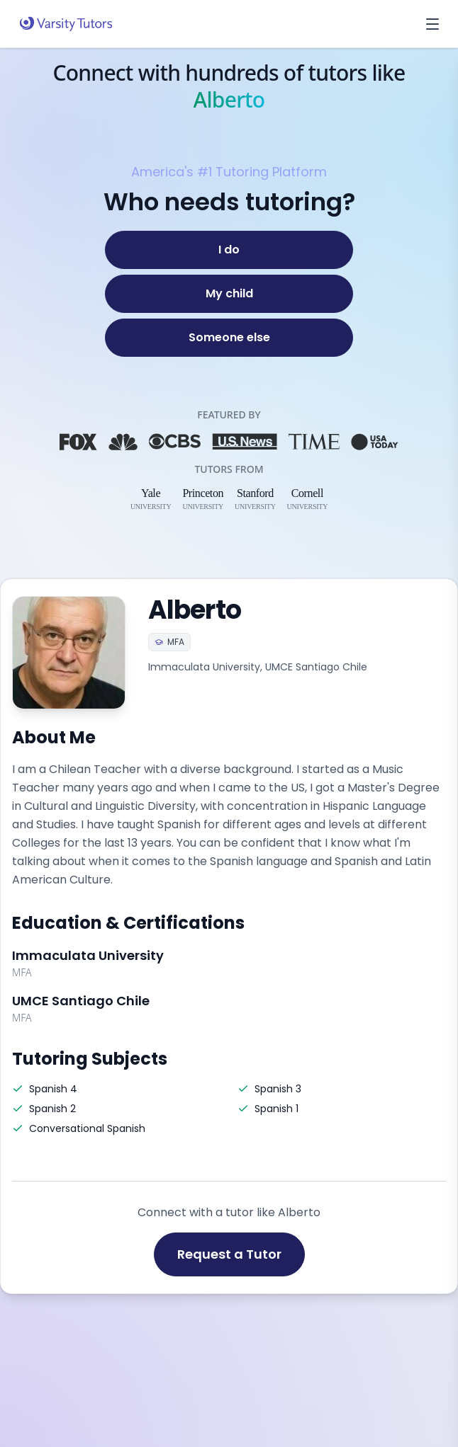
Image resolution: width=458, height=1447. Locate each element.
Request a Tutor (229, 1254)
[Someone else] (229, 338)
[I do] (229, 250)
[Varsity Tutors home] (66, 24)
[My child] (229, 294)
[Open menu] (432, 24)
